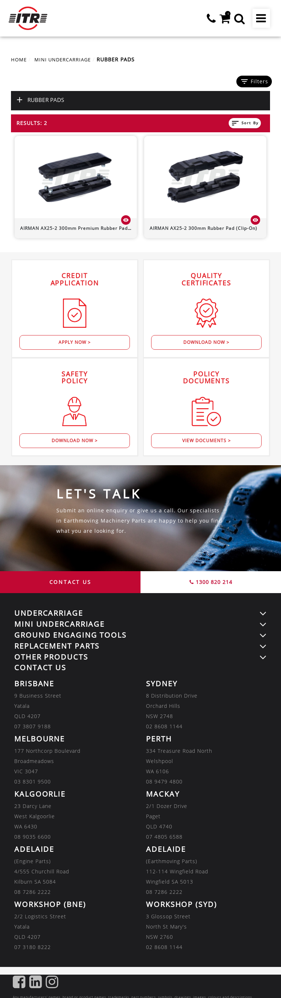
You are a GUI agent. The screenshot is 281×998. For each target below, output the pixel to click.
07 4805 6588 (164, 836)
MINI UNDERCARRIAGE (66, 59)
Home (19, 59)
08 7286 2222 (32, 891)
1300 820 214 (211, 581)
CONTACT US (70, 581)
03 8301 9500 (32, 781)
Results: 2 (31, 122)
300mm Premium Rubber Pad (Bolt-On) (85, 228)
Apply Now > (75, 342)
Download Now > (206, 342)
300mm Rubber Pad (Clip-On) (203, 228)
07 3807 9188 (32, 726)
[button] (238, 18)
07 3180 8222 (32, 947)
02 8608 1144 (164, 726)
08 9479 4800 (164, 781)
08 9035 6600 (32, 836)
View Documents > (206, 440)
